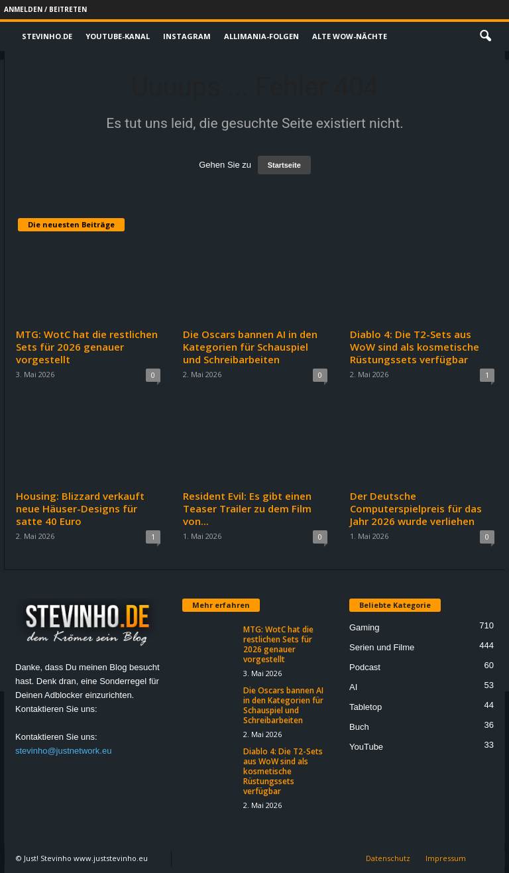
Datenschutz (388, 858)
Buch (359, 727)
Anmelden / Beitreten (45, 9)
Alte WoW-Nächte (349, 36)
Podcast (364, 667)
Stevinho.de (47, 36)
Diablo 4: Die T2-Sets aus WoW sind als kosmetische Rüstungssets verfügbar (414, 346)
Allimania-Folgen (261, 36)
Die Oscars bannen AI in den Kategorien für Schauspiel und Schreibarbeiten (250, 346)
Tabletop (365, 707)
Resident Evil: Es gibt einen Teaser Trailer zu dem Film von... (247, 508)
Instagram (187, 36)
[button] (485, 36)
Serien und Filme (381, 647)
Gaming (364, 627)
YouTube (366, 747)
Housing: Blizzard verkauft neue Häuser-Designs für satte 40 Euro (80, 508)
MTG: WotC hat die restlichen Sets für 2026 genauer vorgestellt (87, 346)
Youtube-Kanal (117, 36)
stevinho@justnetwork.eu (63, 751)
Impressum (445, 858)
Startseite (284, 165)
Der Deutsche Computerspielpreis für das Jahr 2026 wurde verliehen (416, 508)
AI (353, 687)
